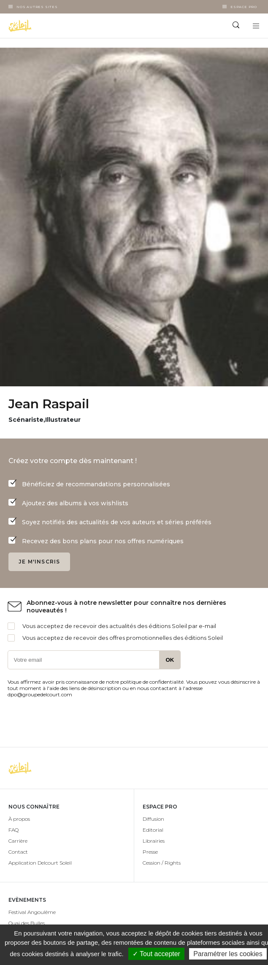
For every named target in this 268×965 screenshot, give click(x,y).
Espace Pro (243, 7)
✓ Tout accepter (156, 953)
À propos (19, 819)
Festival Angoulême (32, 912)
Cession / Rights (162, 863)
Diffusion (153, 819)
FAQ (13, 830)
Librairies (154, 841)
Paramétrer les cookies (228, 953)
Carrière (17, 841)
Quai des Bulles (26, 923)
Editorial (153, 830)
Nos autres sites (37, 7)
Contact (18, 852)
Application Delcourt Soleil (40, 863)
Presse (150, 852)
